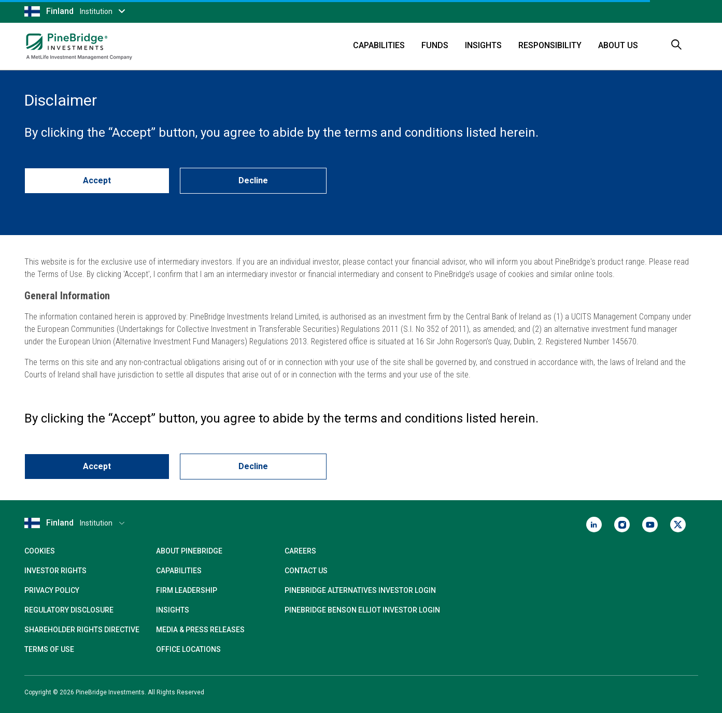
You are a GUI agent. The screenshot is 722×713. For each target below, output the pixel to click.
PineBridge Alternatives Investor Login (360, 590)
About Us (618, 45)
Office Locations (188, 649)
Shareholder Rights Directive (81, 629)
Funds (434, 45)
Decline (253, 180)
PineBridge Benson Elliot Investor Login (362, 610)
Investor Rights (55, 570)
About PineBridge (189, 551)
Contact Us (306, 570)
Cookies (39, 551)
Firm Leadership (186, 590)
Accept (97, 180)
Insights (483, 45)
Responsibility (550, 45)
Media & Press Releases (200, 629)
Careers (300, 551)
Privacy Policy (51, 590)
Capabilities (379, 45)
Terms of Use (49, 649)
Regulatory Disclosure (69, 610)
